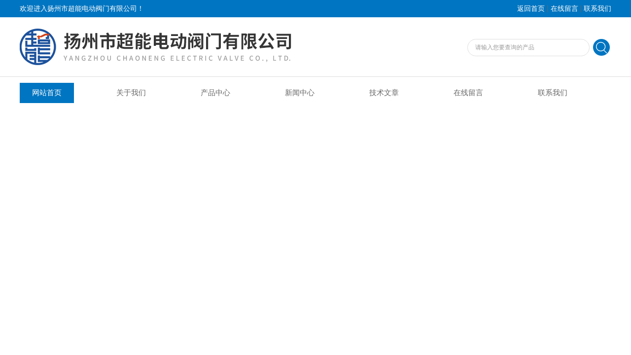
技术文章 (384, 93)
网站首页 (47, 93)
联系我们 (597, 8)
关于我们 (131, 93)
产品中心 (215, 93)
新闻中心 (300, 93)
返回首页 (531, 8)
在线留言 (564, 8)
